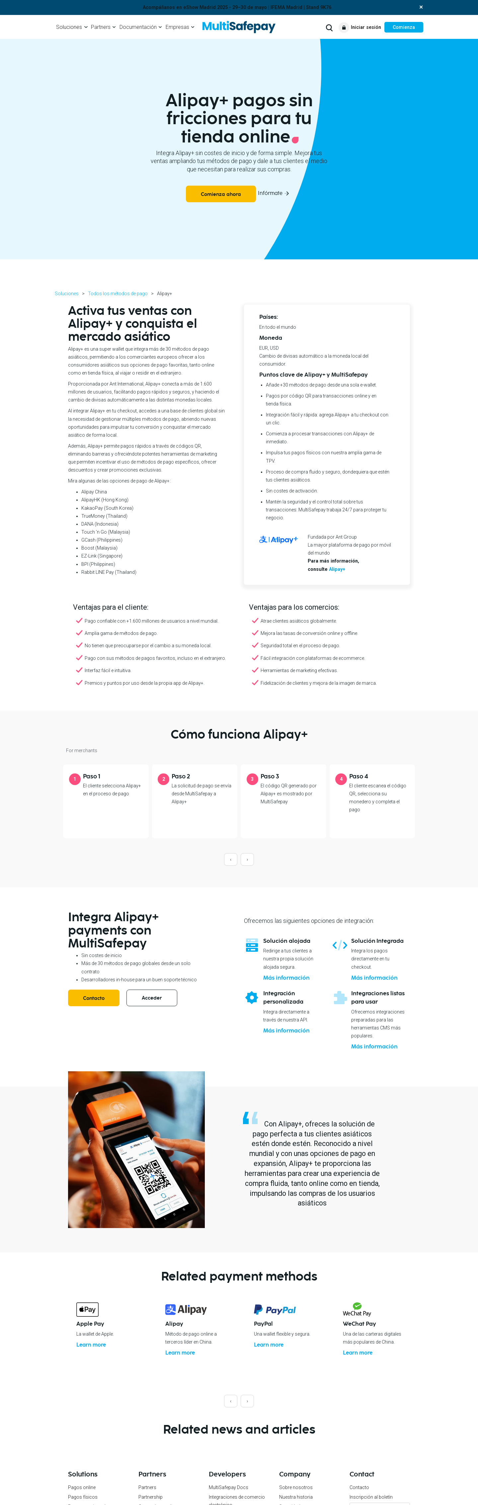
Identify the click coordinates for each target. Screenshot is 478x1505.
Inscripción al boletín (371, 1496)
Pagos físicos (83, 1496)
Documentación (138, 27)
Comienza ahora (221, 194)
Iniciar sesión (366, 27)
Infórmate (270, 193)
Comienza (404, 27)
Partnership (150, 1496)
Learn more (92, 1345)
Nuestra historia (296, 1496)
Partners (101, 27)
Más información (286, 978)
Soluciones (69, 27)
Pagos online (82, 1487)
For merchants (81, 750)
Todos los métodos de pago (118, 293)
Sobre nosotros (296, 1487)
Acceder (152, 998)
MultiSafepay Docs (228, 1487)
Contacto (94, 998)
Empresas (177, 27)
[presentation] (230, 859)
